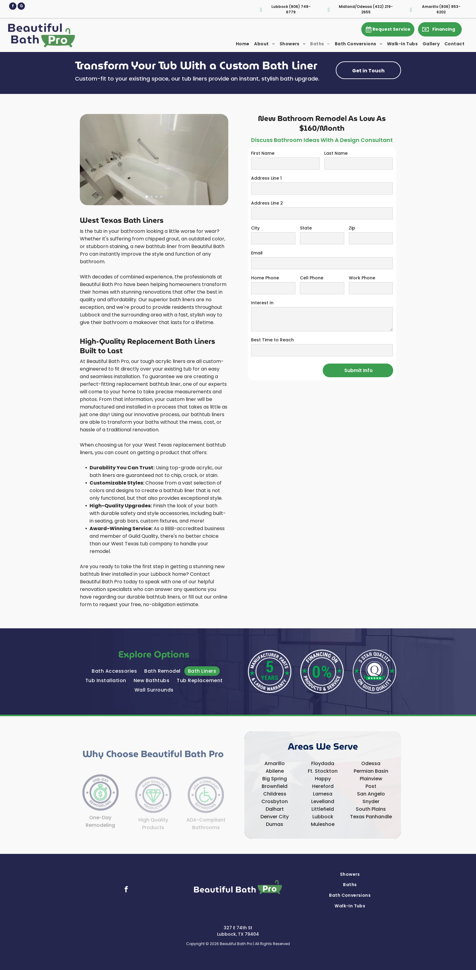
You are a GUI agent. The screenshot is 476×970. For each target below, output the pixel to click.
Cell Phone (311, 278)
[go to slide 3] (156, 196)
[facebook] (12, 6)
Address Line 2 (267, 203)
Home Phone (265, 278)
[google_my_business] (21, 6)
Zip (352, 228)
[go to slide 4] (161, 196)
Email (257, 253)
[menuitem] (242, 44)
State (306, 228)
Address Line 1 (266, 178)
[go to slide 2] (151, 196)
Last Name (336, 153)
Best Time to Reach (272, 340)
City (255, 228)
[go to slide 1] (146, 196)
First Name (262, 153)
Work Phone (362, 278)
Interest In (262, 303)
